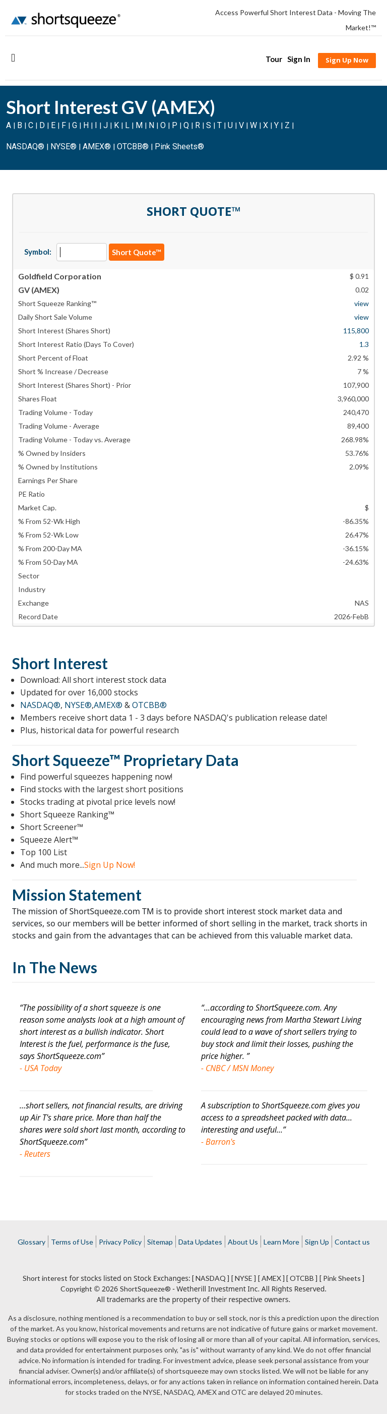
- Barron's (218, 1141)
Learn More (281, 1242)
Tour (274, 59)
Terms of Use (72, 1242)
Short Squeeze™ (66, 760)
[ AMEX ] (271, 1278)
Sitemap (160, 1242)
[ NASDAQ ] (210, 1278)
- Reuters (35, 1153)
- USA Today (40, 1068)
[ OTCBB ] (301, 1278)
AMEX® (97, 146)
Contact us (352, 1242)
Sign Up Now (347, 60)
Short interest (45, 1278)
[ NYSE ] (243, 1278)
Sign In (298, 59)
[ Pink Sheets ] (341, 1278)
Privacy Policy (120, 1242)
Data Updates (200, 1242)
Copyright (76, 1288)
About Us (243, 1242)
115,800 (356, 330)
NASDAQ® (25, 146)
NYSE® (64, 146)
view (361, 303)
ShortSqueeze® (145, 1288)
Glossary (31, 1242)
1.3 (364, 344)
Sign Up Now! (109, 864)
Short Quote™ (136, 252)
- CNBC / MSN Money (237, 1068)
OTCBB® (133, 146)
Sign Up (317, 1242)
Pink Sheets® (179, 146)
